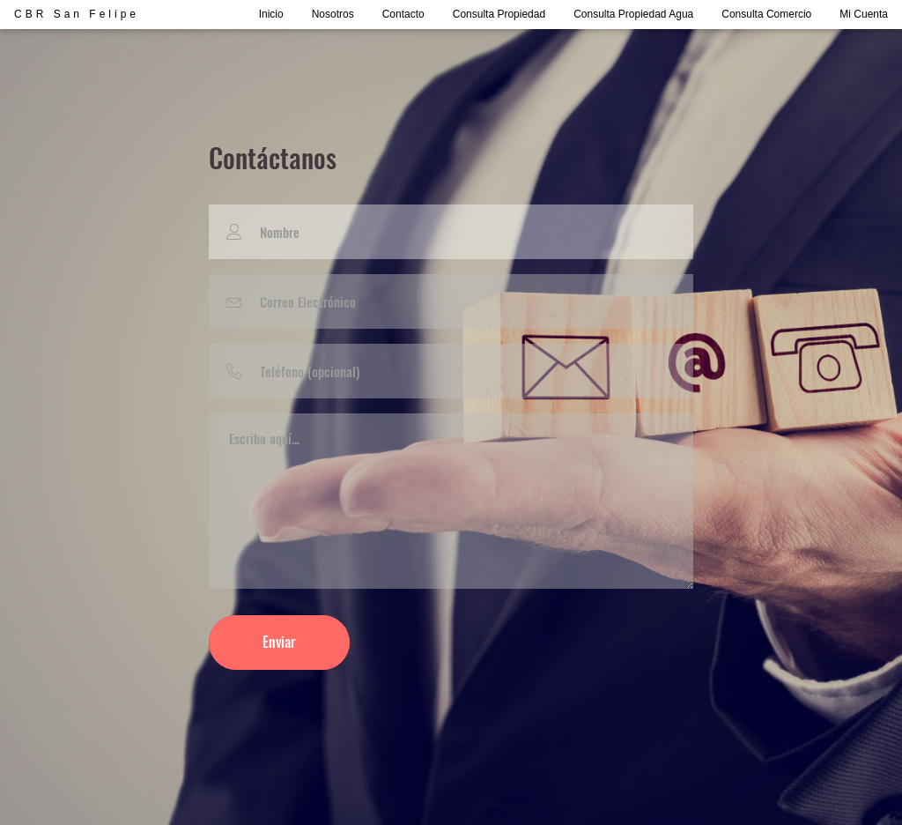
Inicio (271, 14)
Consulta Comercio (766, 14)
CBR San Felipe (76, 14)
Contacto (403, 14)
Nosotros (333, 14)
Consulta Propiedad (499, 14)
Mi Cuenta (863, 14)
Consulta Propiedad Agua (633, 14)
